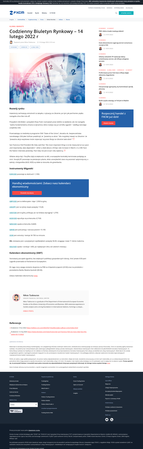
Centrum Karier (13, 385)
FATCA (104, 446)
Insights (11, 19)
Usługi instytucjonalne (111, 380)
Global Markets (51, 19)
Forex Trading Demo (79, 374)
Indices (61, 19)
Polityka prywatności (111, 403)
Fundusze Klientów (14, 388)
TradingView (44, 374)
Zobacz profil (28, 304)
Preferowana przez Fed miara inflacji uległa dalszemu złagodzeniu (114, 74)
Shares (68, 19)
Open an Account (78, 377)
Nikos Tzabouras (29, 42)
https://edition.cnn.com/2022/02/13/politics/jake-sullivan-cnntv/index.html (52, 321)
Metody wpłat (109, 388)
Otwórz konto (126, 13)
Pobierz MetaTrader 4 (47, 397)
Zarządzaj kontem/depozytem (113, 384)
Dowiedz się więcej (27, 193)
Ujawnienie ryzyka (34, 423)
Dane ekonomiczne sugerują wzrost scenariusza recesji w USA (115, 44)
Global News (35, 47)
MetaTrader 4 (45, 381)
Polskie (12, 397)
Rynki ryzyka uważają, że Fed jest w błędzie (114, 101)
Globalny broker (14, 374)
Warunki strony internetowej (18, 446)
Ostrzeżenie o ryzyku (94, 446)
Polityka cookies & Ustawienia (113, 400)
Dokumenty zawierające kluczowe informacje (68, 446)
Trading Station (45, 377)
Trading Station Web (47, 405)
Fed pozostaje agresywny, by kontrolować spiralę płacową (116, 88)
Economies (14, 47)
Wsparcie (110, 8)
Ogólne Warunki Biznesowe (36, 446)
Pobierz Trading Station (48, 389)
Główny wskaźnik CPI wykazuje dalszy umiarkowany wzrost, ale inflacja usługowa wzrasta (114, 59)
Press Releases (13, 381)
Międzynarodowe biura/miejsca (18, 377)
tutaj (35, 276)
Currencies (24, 47)
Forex (42, 19)
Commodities (21, 19)
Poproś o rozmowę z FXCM (97, 8)
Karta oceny (50, 446)
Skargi (85, 446)
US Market (110, 28)
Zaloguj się (130, 8)
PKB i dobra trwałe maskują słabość (111, 31)
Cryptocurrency (32, 19)
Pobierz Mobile (45, 393)
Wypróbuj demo (120, 8)
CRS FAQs (109, 446)
